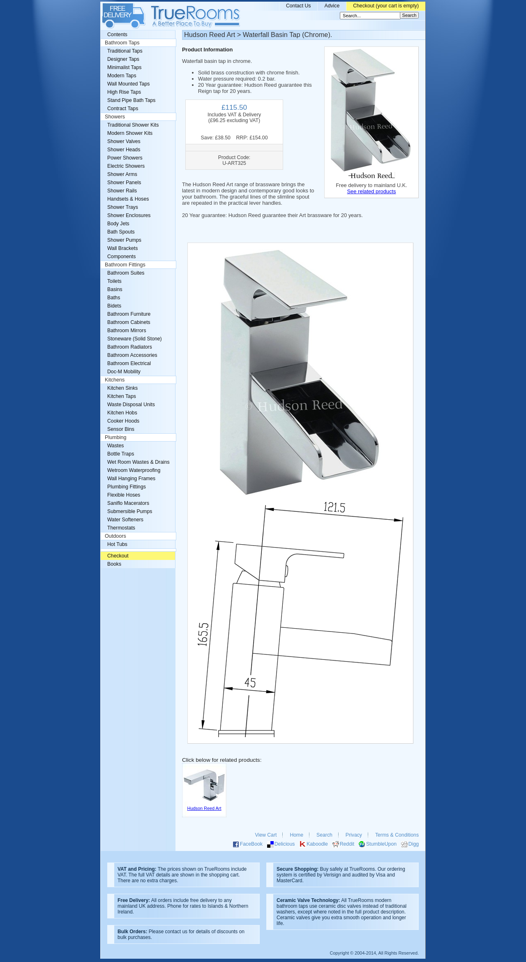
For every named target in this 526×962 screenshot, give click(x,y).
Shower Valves (124, 141)
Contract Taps (122, 108)
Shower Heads (123, 150)
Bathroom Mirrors (126, 330)
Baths (113, 298)
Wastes (115, 446)
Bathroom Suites (125, 273)
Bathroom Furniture (128, 314)
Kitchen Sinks (122, 388)
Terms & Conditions (397, 835)
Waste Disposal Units (131, 404)
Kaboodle (317, 844)
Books (114, 564)
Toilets (114, 281)
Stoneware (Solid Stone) (134, 339)
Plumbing (116, 437)
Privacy (354, 835)
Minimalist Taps (124, 67)
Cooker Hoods (123, 421)
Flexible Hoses (123, 495)
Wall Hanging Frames (131, 478)
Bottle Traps (120, 454)
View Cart (266, 835)
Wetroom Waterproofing (133, 470)
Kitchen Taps (121, 396)
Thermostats (121, 528)
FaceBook (251, 844)
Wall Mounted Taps (128, 84)
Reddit (347, 844)
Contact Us (298, 6)
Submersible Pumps (129, 511)
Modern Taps (121, 76)
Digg (413, 844)
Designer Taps (123, 59)
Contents (117, 34)
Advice (331, 6)
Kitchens (115, 380)
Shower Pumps (124, 240)
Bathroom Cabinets (128, 322)
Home (296, 835)
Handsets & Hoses (128, 199)
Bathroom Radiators (129, 347)
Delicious (285, 844)
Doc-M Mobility (124, 372)
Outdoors (115, 536)
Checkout (118, 556)
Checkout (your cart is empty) (386, 6)
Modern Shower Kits (129, 133)
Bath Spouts (121, 232)
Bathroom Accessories (132, 355)
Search (324, 835)
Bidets (114, 306)
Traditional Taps (125, 51)
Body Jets (118, 224)
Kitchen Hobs (122, 413)
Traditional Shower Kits (133, 125)
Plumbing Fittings (126, 487)
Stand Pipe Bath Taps (131, 100)
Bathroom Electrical (129, 363)
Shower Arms (122, 174)
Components (121, 256)
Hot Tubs (117, 544)
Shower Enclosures (128, 215)
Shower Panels (124, 182)
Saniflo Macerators (128, 503)
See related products (371, 191)
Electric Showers (126, 166)
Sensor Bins (120, 429)
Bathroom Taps (122, 43)
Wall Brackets (122, 248)
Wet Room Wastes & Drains (138, 462)
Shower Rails (122, 191)
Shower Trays (122, 207)
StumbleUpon (381, 844)
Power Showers (125, 158)
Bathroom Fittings (125, 265)
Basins (114, 289)
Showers (115, 117)
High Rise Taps (124, 92)
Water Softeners (125, 520)
